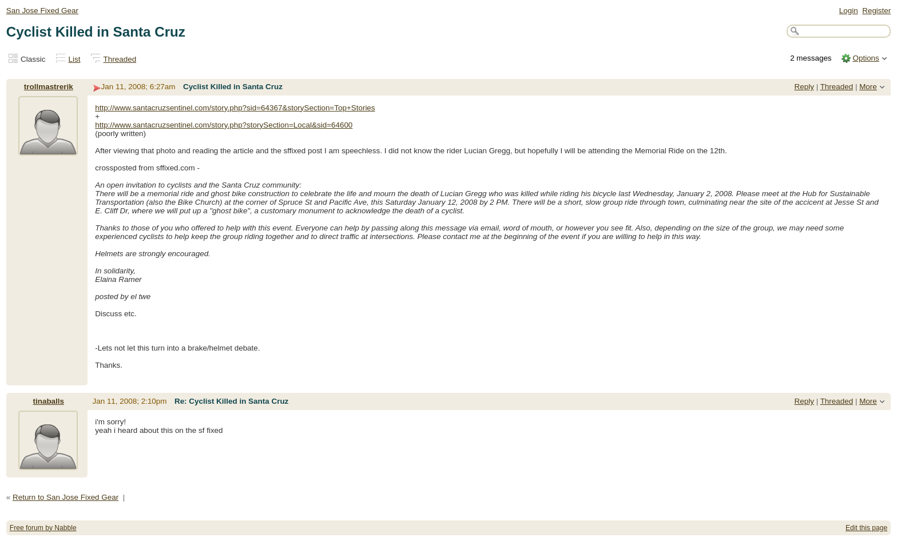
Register (876, 10)
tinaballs (49, 401)
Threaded (120, 59)
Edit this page (866, 528)
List (75, 59)
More (868, 86)
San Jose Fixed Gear (42, 10)
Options (865, 58)
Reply (804, 86)
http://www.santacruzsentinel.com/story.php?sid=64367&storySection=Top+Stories (235, 108)
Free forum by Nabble (43, 528)
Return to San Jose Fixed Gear (65, 497)
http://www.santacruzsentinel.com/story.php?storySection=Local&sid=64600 (223, 125)
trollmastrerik (48, 86)
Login (848, 10)
